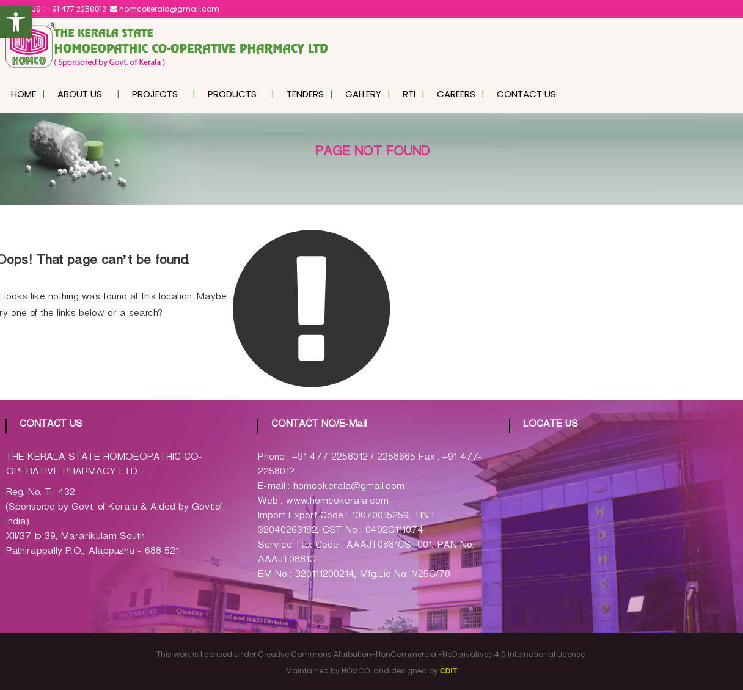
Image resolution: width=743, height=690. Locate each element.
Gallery (363, 93)
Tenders (305, 93)
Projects (155, 93)
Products (232, 93)
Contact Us (526, 93)
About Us (79, 93)
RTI (409, 93)
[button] (16, 22)
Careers (456, 93)
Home (23, 93)
